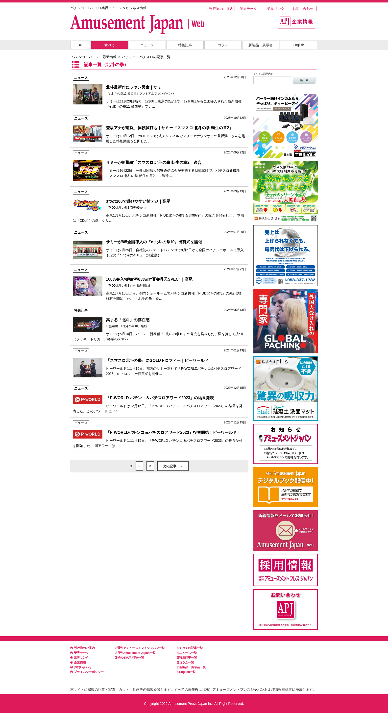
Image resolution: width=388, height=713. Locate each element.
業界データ (248, 9)
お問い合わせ (302, 9)
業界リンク (275, 9)
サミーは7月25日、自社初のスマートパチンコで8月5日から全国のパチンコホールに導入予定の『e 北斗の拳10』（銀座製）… (159, 243)
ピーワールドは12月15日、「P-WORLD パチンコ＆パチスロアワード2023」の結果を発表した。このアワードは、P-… (159, 399)
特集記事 (185, 45)
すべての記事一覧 (190, 648)
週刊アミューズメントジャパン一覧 (140, 648)
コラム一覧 (185, 662)
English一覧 (186, 672)
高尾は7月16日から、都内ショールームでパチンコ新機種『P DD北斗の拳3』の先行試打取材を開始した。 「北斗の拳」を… (159, 283)
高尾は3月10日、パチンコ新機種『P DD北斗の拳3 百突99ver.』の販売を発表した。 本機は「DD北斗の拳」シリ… (159, 205)
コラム (223, 45)
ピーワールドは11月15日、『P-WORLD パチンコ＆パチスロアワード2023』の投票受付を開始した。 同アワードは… (159, 434)
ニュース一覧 (187, 653)
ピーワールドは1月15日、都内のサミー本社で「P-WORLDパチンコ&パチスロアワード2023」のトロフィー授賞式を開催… (159, 362)
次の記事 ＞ (173, 466)
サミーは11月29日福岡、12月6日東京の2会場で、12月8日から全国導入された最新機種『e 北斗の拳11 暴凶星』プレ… (159, 91)
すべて (109, 45)
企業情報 (78, 662)
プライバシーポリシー (87, 672)
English (298, 45)
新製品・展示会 (260, 45)
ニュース (147, 45)
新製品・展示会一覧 (191, 667)
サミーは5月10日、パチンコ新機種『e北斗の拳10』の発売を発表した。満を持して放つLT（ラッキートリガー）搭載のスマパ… (159, 324)
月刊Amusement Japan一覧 (135, 653)
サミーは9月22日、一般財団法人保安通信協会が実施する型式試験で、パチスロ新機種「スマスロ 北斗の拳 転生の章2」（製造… (159, 164)
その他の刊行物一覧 (129, 657)
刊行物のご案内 (221, 9)
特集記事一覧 (187, 657)
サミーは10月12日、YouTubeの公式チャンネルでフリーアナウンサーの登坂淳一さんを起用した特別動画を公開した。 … (159, 129)
